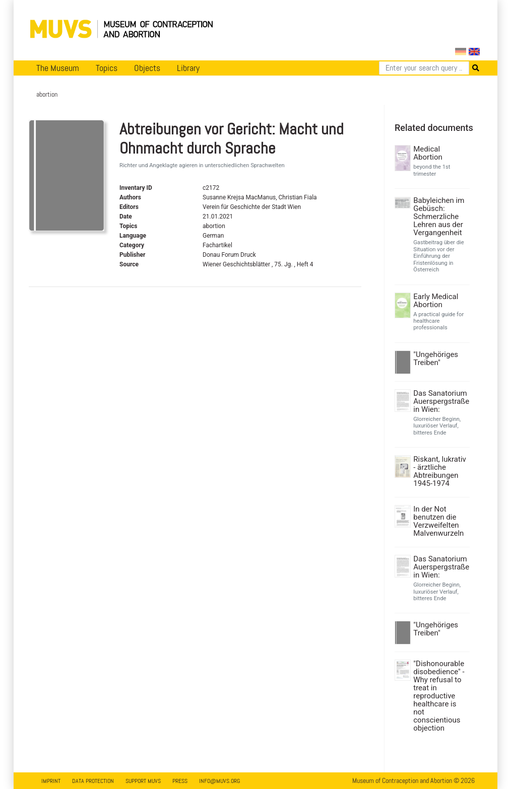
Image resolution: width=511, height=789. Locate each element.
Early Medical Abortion (435, 301)
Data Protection (93, 781)
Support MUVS (143, 781)
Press (179, 781)
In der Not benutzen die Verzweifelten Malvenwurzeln (438, 521)
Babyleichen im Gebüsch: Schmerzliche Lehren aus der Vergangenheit (438, 216)
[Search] (424, 68)
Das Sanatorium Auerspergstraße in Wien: (440, 401)
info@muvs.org (219, 781)
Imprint (50, 781)
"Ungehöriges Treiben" (435, 358)
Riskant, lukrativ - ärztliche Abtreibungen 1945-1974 (439, 471)
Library (188, 68)
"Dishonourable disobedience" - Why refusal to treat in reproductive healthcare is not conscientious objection (439, 696)
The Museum (57, 68)
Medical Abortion (427, 153)
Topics (106, 68)
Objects (147, 68)
